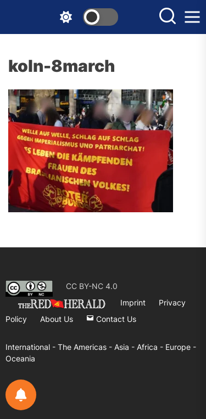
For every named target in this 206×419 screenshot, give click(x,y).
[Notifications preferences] (20, 395)
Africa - (151, 347)
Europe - (180, 347)
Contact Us (111, 319)
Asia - (125, 347)
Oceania (20, 358)
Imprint (133, 302)
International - (31, 347)
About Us (56, 319)
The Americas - (86, 347)
